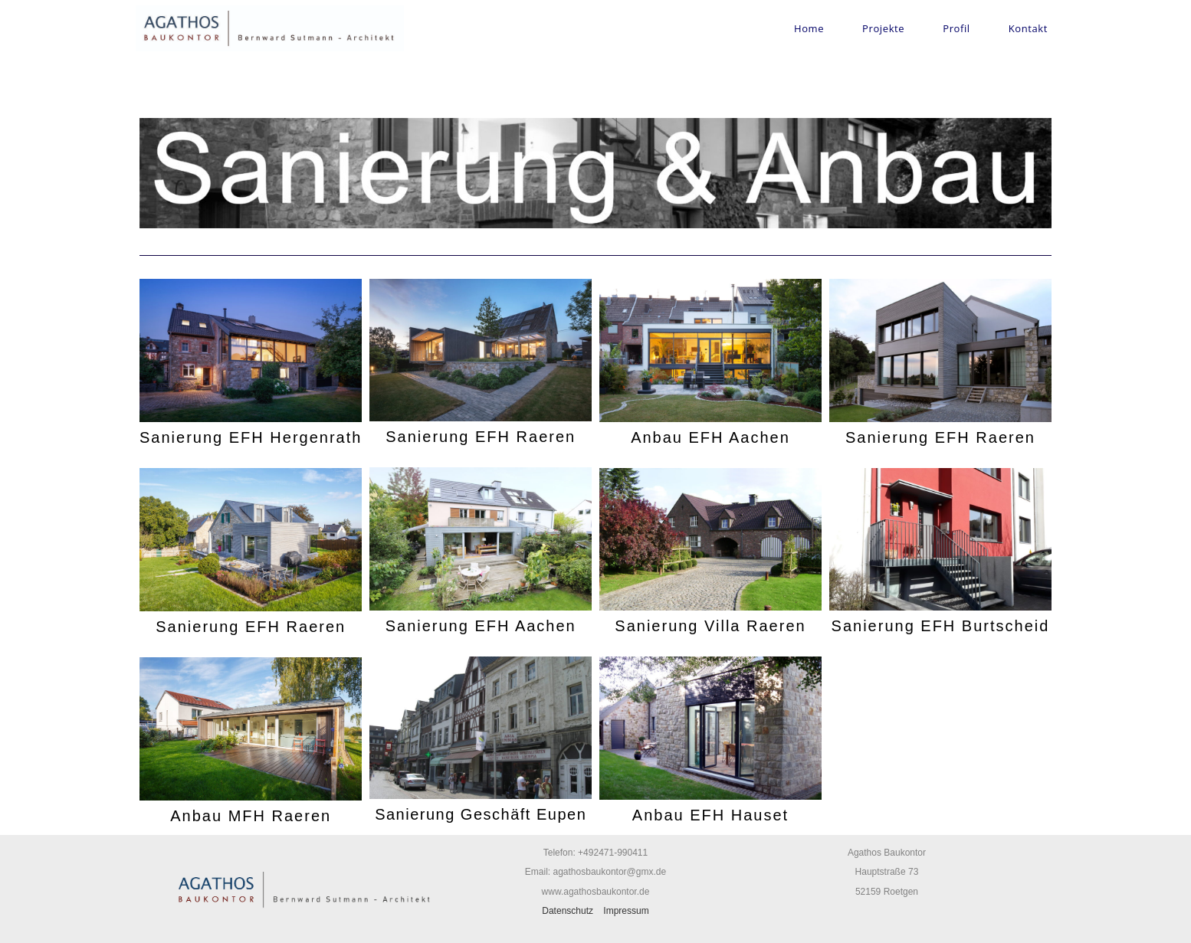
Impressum (625, 910)
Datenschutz (567, 910)
